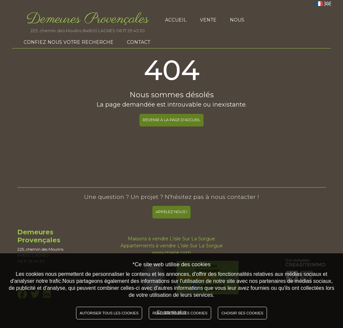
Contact (138, 42)
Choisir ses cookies (242, 313)
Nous (237, 20)
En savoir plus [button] (171, 312)
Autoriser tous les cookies (109, 313)
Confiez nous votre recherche (69, 42)
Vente (208, 20)
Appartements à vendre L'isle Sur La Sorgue (172, 246)
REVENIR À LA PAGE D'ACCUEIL (171, 120)
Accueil (176, 20)
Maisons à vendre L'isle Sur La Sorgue (171, 239)
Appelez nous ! (171, 211)
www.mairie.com (171, 253)
